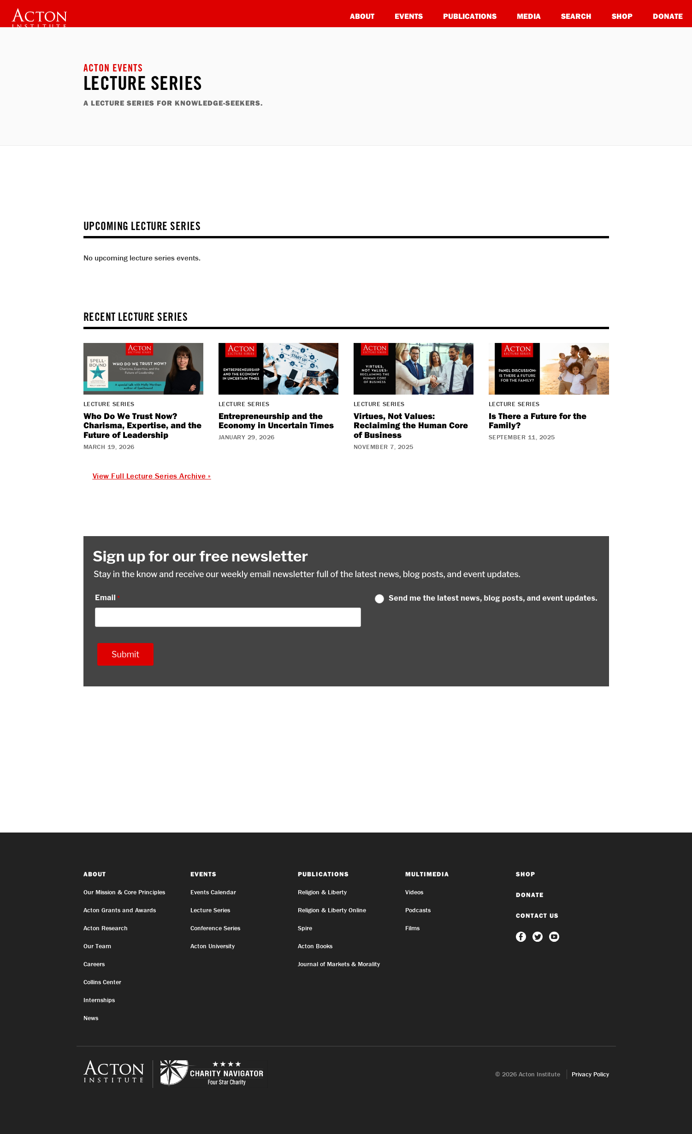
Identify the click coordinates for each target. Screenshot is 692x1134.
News (90, 1018)
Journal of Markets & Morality (339, 964)
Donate (668, 16)
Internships (99, 1000)
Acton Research (105, 928)
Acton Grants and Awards (119, 910)
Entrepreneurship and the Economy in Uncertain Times (276, 420)
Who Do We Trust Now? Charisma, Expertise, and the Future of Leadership (142, 425)
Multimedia (427, 874)
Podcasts (418, 910)
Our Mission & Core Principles (124, 892)
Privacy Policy (590, 1074)
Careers (94, 964)
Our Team (97, 946)
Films (412, 928)
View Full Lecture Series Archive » (152, 476)
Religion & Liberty (322, 892)
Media (529, 16)
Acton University (212, 946)
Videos (414, 892)
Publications (470, 16)
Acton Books (315, 946)
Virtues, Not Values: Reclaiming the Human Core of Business (411, 425)
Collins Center (102, 982)
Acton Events (113, 69)
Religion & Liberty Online (332, 910)
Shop (622, 16)
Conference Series (215, 928)
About (362, 16)
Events (409, 16)
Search (576, 16)
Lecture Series (210, 910)
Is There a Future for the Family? (537, 420)
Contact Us (537, 915)
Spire (305, 928)
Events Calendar (213, 892)
